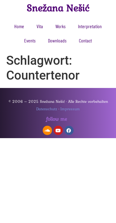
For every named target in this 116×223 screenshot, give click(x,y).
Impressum (70, 109)
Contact (85, 40)
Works (60, 26)
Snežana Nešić (58, 8)
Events (30, 40)
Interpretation (90, 26)
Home (19, 26)
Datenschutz (46, 109)
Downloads (57, 40)
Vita (40, 26)
